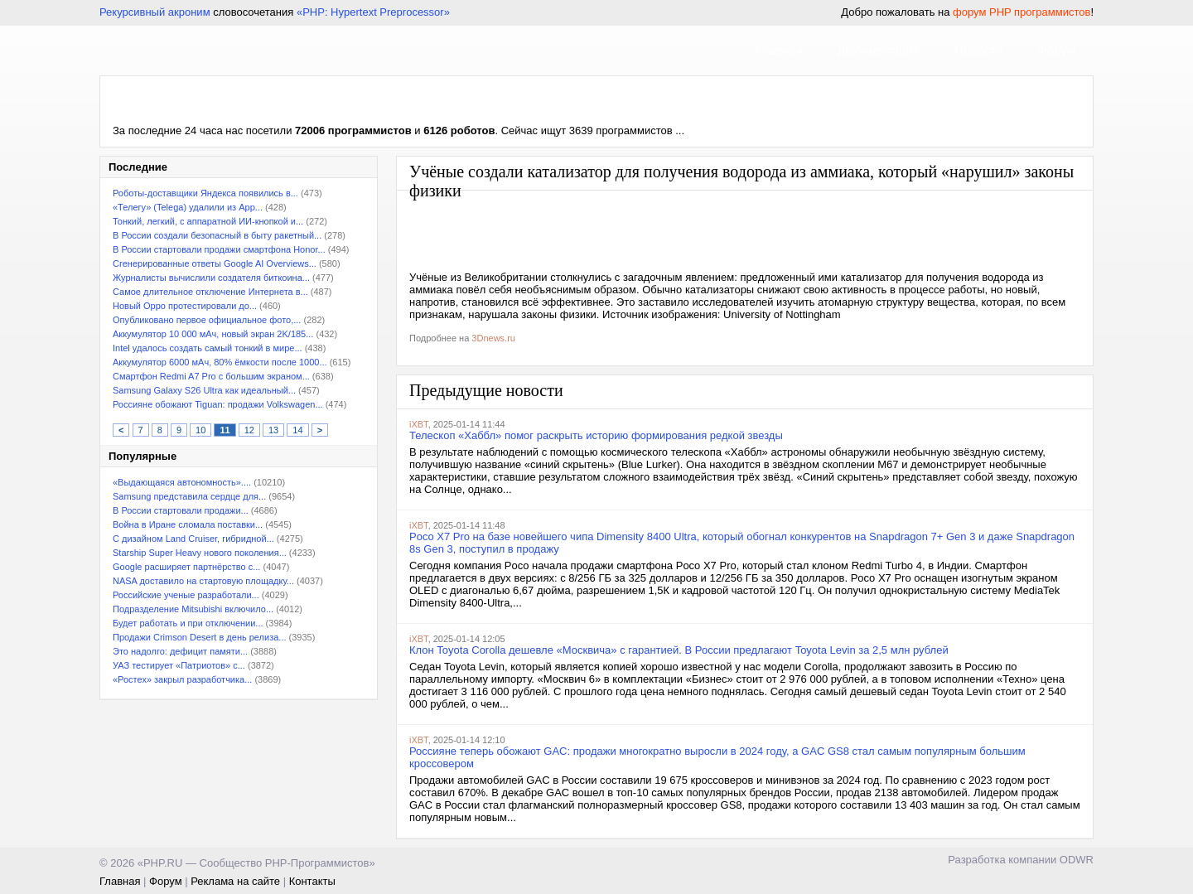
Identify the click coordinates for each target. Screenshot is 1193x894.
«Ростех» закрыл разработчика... (182, 679)
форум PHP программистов (1021, 12)
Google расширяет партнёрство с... (186, 567)
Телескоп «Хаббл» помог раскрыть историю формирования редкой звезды (596, 435)
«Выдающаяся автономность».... (182, 482)
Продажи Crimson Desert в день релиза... (200, 637)
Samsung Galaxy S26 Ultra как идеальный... (204, 390)
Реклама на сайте (235, 881)
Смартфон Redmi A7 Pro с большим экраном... (211, 376)
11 (224, 430)
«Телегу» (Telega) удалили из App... (188, 207)
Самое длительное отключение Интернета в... (210, 292)
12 (249, 430)
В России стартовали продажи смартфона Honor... (219, 249)
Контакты (312, 881)
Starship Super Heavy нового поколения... (200, 553)
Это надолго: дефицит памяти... (180, 651)
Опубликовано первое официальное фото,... (207, 320)
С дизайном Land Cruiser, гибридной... (193, 539)
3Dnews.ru (493, 338)
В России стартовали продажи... (181, 510)
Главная (778, 50)
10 (200, 430)
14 (297, 430)
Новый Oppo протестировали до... (185, 306)
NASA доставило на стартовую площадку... (203, 581)
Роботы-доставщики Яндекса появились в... (205, 193)
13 (273, 430)
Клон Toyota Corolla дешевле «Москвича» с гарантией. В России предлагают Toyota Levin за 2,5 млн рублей (679, 650)
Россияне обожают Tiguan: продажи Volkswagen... (218, 404)
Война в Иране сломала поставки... (188, 524)
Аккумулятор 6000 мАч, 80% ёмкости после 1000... (220, 362)
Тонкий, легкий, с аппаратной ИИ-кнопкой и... (208, 221)
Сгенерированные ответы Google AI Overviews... (214, 263)
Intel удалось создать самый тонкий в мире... (207, 348)
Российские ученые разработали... (186, 595)
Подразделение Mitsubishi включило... (193, 609)
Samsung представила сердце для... (189, 496)
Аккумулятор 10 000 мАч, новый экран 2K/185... (213, 334)
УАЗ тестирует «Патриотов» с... (179, 665)
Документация (879, 50)
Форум (1056, 50)
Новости (978, 50)
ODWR (1077, 859)
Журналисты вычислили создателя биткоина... (211, 278)
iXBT (418, 424)
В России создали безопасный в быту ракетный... (217, 235)
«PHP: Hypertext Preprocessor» (373, 12)
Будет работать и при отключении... (188, 623)
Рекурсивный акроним (154, 12)
